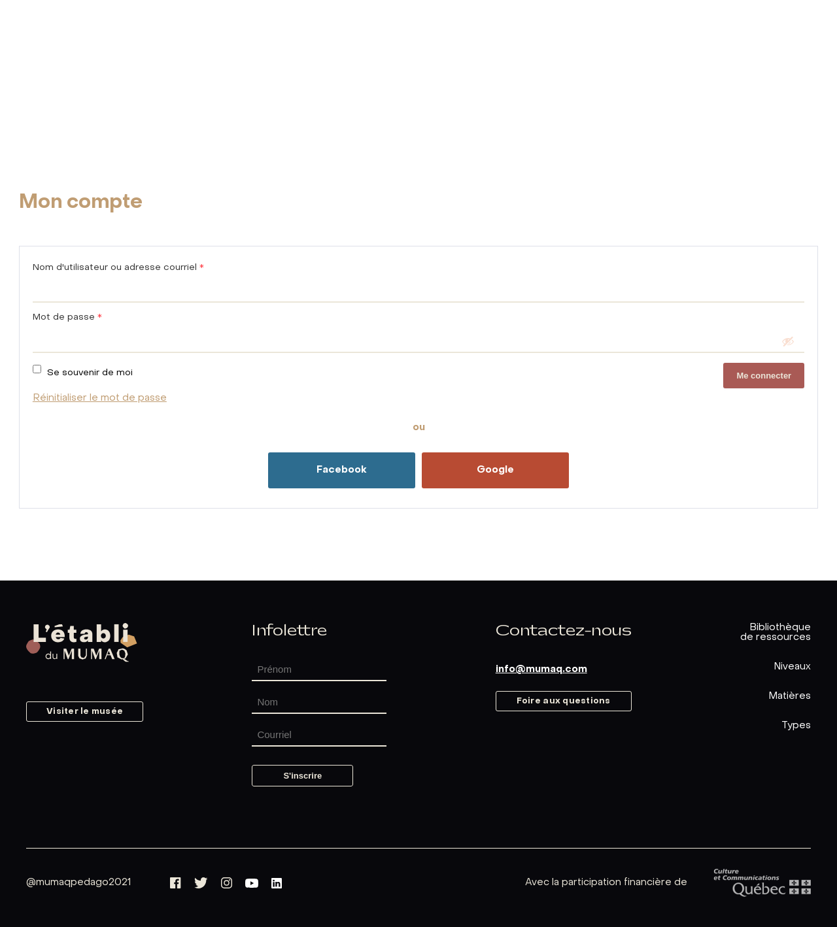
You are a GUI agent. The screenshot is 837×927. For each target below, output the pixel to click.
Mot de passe (67, 317)
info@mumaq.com (541, 669)
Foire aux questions (564, 701)
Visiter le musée (84, 711)
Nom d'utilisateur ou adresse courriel (118, 267)
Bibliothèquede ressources (775, 632)
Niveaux (792, 666)
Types (796, 725)
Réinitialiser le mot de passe (100, 398)
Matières (789, 696)
